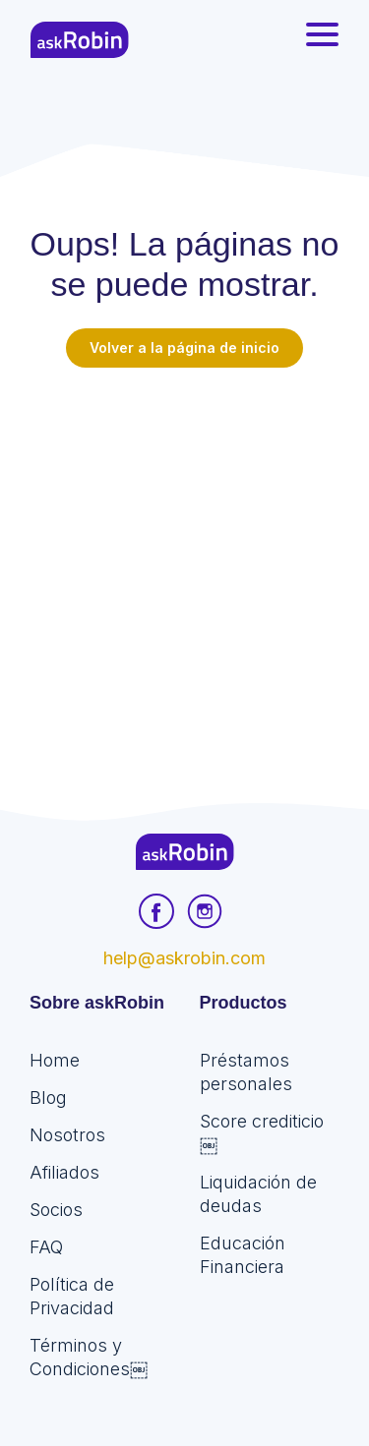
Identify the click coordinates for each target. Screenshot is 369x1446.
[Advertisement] (184, 561)
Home (55, 1060)
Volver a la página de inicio (184, 347)
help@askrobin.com (184, 958)
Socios (56, 1209)
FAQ (46, 1247)
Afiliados (64, 1172)
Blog (48, 1097)
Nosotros (67, 1135)
